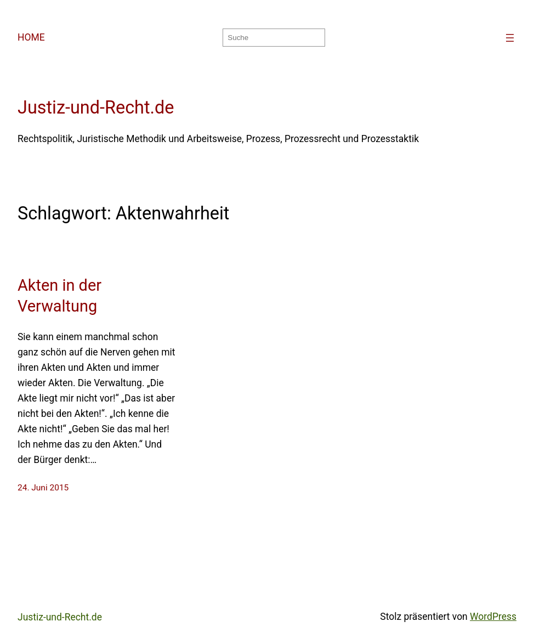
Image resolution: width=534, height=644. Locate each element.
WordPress (493, 616)
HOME (31, 37)
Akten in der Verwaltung (59, 295)
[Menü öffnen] (509, 37)
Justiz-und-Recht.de (96, 107)
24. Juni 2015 (43, 488)
